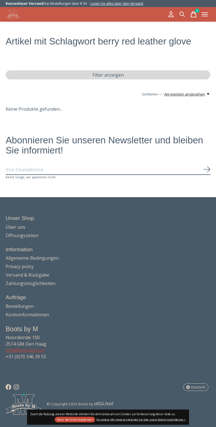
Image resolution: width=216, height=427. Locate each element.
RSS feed (105, 403)
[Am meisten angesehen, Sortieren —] (187, 94)
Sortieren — (152, 94)
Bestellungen (20, 306)
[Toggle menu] (204, 14)
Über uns (15, 227)
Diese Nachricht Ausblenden (75, 420)
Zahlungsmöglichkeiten (30, 283)
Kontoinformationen (27, 315)
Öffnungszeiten (22, 235)
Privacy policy (20, 266)
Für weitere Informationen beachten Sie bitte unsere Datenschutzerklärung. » (140, 419)
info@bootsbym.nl (25, 350)
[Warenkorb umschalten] (193, 14)
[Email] (108, 170)
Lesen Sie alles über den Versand (117, 3)
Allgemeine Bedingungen (32, 258)
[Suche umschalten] (182, 14)
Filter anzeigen (108, 75)
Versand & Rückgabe (27, 275)
